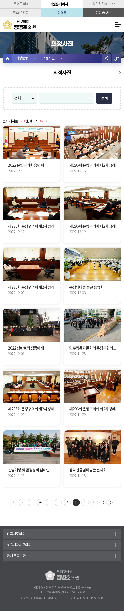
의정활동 (22, 58)
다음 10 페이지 (103, 502)
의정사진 (48, 58)
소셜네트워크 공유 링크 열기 (106, 58)
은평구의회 (21, 4)
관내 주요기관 (16, 556)
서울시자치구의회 (19, 545)
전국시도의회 (16, 534)
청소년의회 (20, 13)
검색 (104, 98)
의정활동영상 (116, 73)
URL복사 (116, 58)
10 (94, 502)
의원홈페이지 (58, 4)
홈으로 (7, 58)
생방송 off (103, 12)
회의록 (62, 12)
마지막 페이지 (111, 502)
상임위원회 (100, 4)
